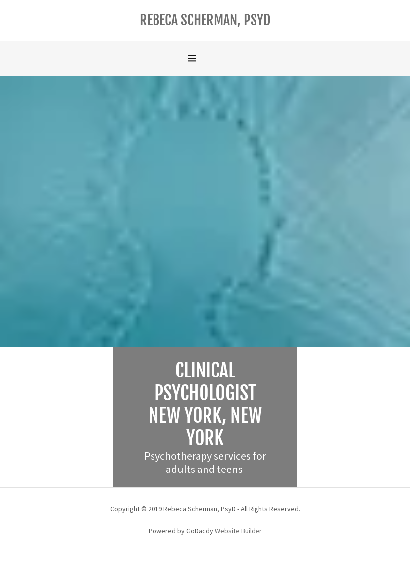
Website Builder (238, 530)
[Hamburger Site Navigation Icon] (205, 58)
